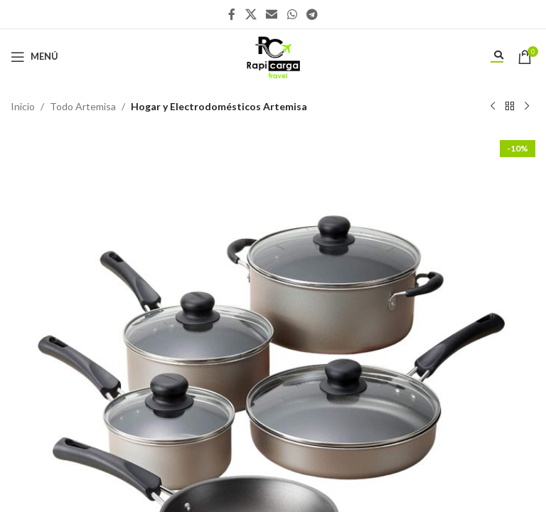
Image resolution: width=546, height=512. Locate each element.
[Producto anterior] (492, 106)
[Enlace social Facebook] (231, 14)
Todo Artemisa (83, 106)
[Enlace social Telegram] (311, 14)
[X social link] (250, 14)
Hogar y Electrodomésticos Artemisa (219, 106)
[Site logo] (273, 55)
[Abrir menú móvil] (34, 57)
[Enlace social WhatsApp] (291, 14)
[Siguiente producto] (526, 106)
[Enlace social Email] (272, 14)
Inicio (23, 106)
